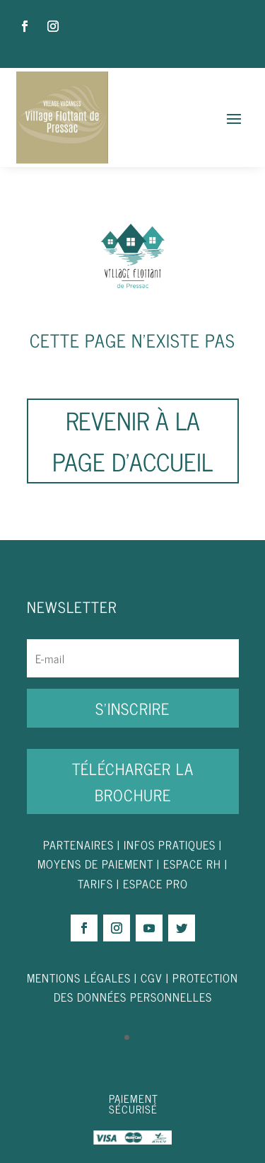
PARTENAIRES (78, 844)
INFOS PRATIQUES (170, 844)
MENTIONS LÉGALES (79, 977)
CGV (152, 977)
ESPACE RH (192, 863)
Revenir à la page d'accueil (132, 440)
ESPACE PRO (155, 883)
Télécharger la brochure (133, 781)
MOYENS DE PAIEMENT (95, 863)
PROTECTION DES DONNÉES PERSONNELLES (146, 987)
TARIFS (97, 883)
